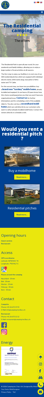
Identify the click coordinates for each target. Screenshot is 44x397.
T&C (14, 392)
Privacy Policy (6, 392)
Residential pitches (22, 208)
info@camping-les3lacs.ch (15, 310)
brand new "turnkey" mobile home (19, 89)
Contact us (21, 98)
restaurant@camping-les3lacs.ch (18, 319)
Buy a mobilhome (22, 170)
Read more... (22, 177)
